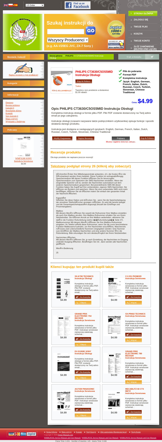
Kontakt (9, 113)
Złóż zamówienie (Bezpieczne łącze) (145, 47)
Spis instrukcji (12, 116)
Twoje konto (142, 41)
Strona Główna (143, 13)
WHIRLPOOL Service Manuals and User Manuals (62, 438)
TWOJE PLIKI (141, 26)
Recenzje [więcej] (16, 56)
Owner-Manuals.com (65, 435)
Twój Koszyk (91, 432)
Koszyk (138, 33)
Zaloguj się (141, 19)
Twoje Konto (136, 432)
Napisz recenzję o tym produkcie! (23, 74)
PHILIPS (69, 56)
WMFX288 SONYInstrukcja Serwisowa (23, 158)
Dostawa (9, 102)
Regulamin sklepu (13, 110)
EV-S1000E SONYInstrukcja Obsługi (83, 352)
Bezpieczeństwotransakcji (13, 106)
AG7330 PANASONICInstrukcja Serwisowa (85, 390)
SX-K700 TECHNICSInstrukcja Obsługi (84, 277)
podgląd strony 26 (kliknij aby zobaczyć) (91, 166)
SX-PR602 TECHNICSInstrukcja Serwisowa (135, 315)
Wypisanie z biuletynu (15, 121)
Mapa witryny (12, 119)
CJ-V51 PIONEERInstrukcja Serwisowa (135, 277)
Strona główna (56, 56)
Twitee (78, 86)
